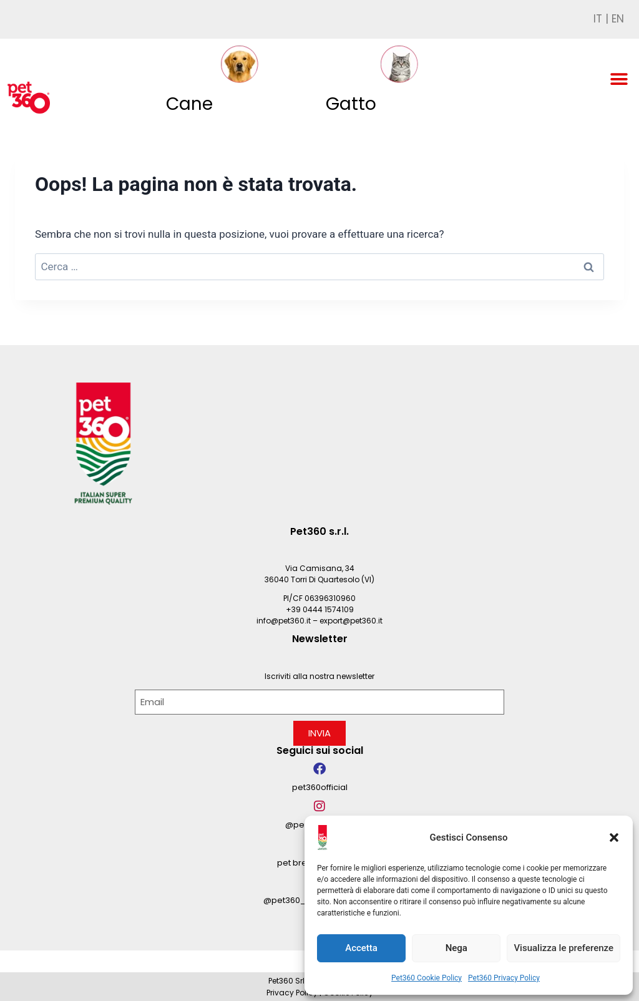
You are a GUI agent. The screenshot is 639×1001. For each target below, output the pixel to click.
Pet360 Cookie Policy (426, 978)
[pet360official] (319, 769)
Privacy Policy (292, 992)
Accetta (361, 948)
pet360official (320, 787)
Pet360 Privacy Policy (504, 978)
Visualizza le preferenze (563, 948)
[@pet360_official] (319, 806)
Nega (456, 948)
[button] (614, 837)
